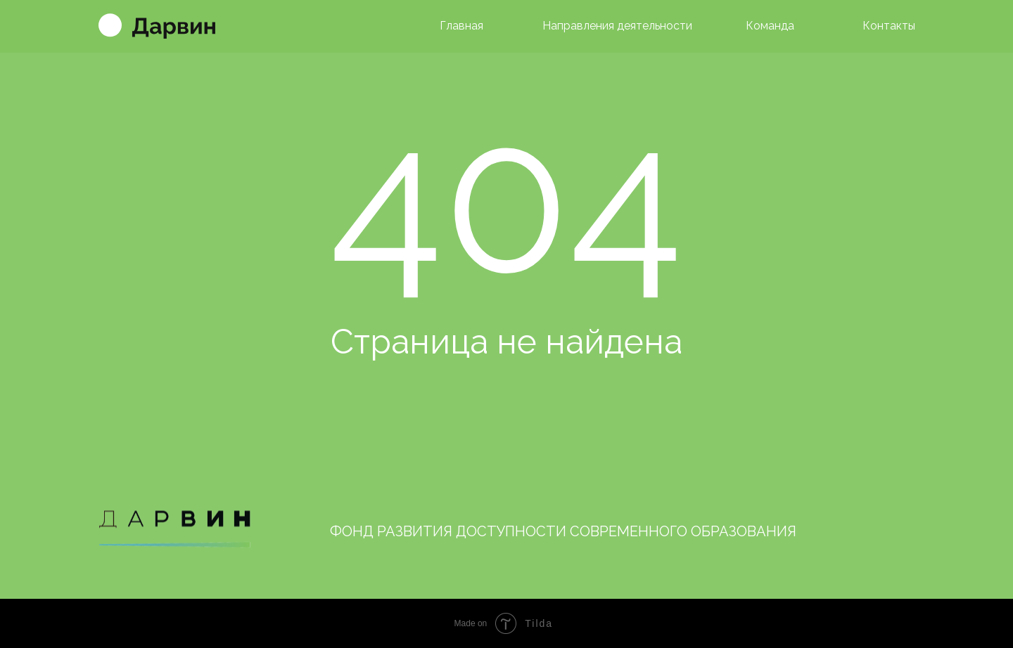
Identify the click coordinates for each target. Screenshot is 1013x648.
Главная (461, 25)
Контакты (888, 25)
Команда (770, 25)
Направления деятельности (617, 25)
